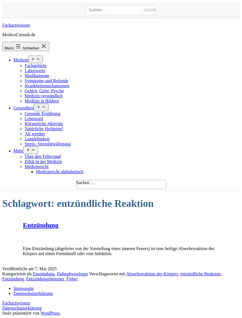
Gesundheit (23, 108)
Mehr (18, 150)
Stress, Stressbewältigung (48, 143)
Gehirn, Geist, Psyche (44, 90)
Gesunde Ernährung (43, 113)
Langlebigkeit (37, 138)
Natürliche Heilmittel (44, 128)
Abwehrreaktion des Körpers (152, 273)
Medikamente (37, 75)
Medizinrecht (37, 166)
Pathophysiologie (72, 273)
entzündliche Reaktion (200, 273)
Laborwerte (35, 70)
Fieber (72, 278)
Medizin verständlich (44, 95)
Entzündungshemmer (45, 278)
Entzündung (41, 225)
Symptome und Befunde (46, 80)
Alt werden (35, 133)
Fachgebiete (35, 65)
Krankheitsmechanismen (47, 85)
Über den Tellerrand (43, 156)
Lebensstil (34, 118)
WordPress (50, 313)
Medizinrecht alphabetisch (59, 171)
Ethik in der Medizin (43, 161)
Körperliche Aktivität (44, 123)
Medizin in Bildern (42, 101)
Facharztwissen (16, 25)
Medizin (20, 60)
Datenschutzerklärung (22, 308)
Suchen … (85, 182)
